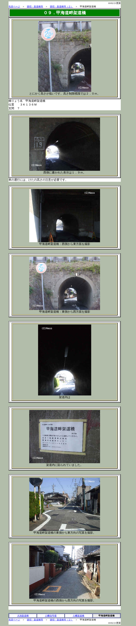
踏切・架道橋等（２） (61, 6)
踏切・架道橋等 (35, 6)
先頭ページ (14, 6)
